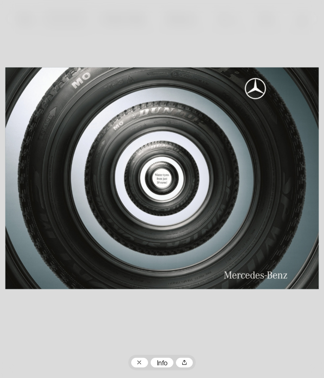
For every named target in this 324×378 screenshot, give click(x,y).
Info (162, 363)
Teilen (184, 363)
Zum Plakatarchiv (139, 363)
